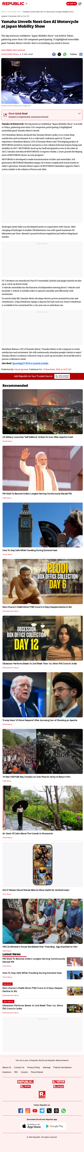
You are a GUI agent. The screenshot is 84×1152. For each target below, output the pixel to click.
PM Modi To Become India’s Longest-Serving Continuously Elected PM (37, 493)
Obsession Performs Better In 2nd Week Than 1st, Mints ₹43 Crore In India (39, 663)
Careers (24, 1072)
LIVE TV (71, 3)
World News (7, 441)
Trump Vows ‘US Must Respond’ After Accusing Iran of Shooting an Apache (39, 720)
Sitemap (46, 1067)
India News (6, 498)
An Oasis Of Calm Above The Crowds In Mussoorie (27, 833)
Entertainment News (10, 611)
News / (4, 12)
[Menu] (80, 3)
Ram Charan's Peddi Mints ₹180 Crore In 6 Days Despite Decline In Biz (37, 607)
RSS (16, 1072)
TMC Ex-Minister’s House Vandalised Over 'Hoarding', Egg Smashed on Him (39, 946)
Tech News (6, 894)
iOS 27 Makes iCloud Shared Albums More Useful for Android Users (35, 890)
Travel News (7, 554)
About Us (6, 1067)
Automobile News (10, 54)
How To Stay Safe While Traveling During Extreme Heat (29, 550)
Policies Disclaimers (62, 1067)
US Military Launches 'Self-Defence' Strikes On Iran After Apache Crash (37, 437)
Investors (6, 1072)
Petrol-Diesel (37, 1072)
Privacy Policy (33, 1067)
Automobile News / (14, 12)
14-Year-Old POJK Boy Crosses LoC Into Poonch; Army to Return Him (36, 776)
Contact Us (19, 1067)
